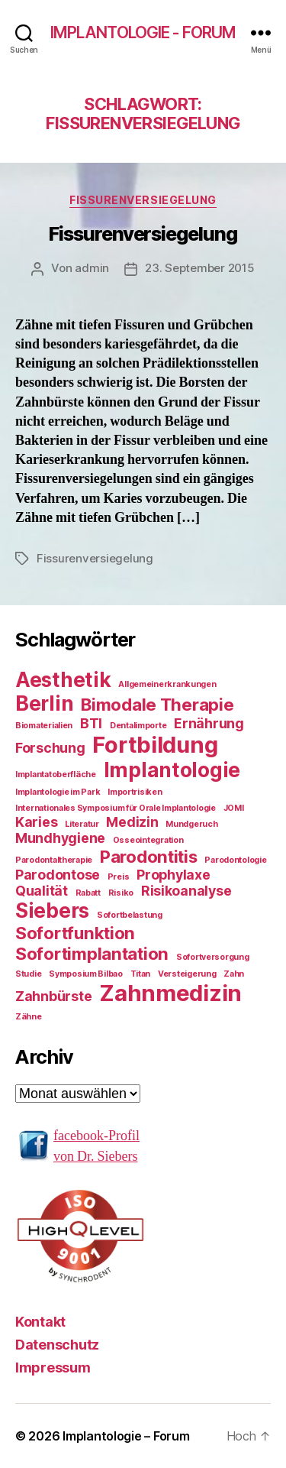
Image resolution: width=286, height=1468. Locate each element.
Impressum (53, 1367)
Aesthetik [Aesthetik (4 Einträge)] (63, 680)
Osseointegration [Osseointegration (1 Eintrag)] (148, 840)
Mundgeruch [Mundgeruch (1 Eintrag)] (191, 824)
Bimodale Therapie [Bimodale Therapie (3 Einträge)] (157, 704)
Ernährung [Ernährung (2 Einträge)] (209, 723)
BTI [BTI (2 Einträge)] (91, 723)
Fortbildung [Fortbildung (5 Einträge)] (154, 744)
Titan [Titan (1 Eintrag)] (140, 974)
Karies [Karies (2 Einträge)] (36, 822)
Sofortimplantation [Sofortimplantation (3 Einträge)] (92, 953)
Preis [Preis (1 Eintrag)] (119, 877)
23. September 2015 (199, 268)
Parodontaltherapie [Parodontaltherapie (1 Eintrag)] (53, 860)
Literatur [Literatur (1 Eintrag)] (82, 824)
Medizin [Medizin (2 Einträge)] (132, 822)
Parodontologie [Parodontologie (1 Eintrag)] (235, 860)
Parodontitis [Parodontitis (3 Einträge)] (149, 856)
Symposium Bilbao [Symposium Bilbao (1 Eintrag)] (86, 974)
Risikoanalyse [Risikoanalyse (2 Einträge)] (186, 891)
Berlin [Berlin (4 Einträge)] (44, 703)
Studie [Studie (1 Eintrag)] (28, 974)
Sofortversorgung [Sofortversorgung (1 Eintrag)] (212, 957)
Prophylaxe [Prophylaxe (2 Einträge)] (173, 875)
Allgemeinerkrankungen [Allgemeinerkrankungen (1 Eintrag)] (167, 684)
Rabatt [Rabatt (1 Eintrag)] (88, 893)
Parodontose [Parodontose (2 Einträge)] (57, 875)
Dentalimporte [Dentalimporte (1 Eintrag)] (138, 726)
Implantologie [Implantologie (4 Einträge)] (172, 770)
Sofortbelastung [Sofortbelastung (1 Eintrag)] (129, 915)
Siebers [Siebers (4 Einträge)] (52, 910)
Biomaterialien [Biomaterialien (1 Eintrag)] (43, 726)
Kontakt (40, 1322)
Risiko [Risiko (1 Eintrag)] (120, 893)
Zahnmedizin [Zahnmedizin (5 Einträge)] (170, 993)
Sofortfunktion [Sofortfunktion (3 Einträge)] (75, 932)
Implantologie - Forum (143, 32)
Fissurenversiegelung (142, 199)
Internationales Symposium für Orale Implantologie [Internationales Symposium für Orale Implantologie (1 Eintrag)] (115, 808)
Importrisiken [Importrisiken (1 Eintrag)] (135, 792)
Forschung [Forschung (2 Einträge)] (50, 748)
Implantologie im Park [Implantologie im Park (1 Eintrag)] (57, 792)
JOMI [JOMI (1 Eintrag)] (233, 808)
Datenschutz (57, 1345)
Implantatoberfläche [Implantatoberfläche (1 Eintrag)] (55, 774)
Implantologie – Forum (126, 1436)
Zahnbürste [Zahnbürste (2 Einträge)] (53, 996)
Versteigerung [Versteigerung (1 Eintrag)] (187, 974)
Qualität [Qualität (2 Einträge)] (41, 891)
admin (92, 268)
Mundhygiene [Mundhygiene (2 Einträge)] (60, 838)
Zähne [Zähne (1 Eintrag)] (28, 1017)
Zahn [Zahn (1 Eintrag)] (233, 974)
